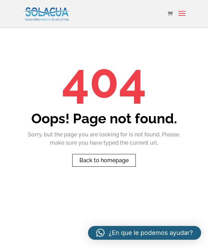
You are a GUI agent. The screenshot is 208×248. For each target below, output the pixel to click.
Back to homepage (104, 160)
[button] (144, 233)
